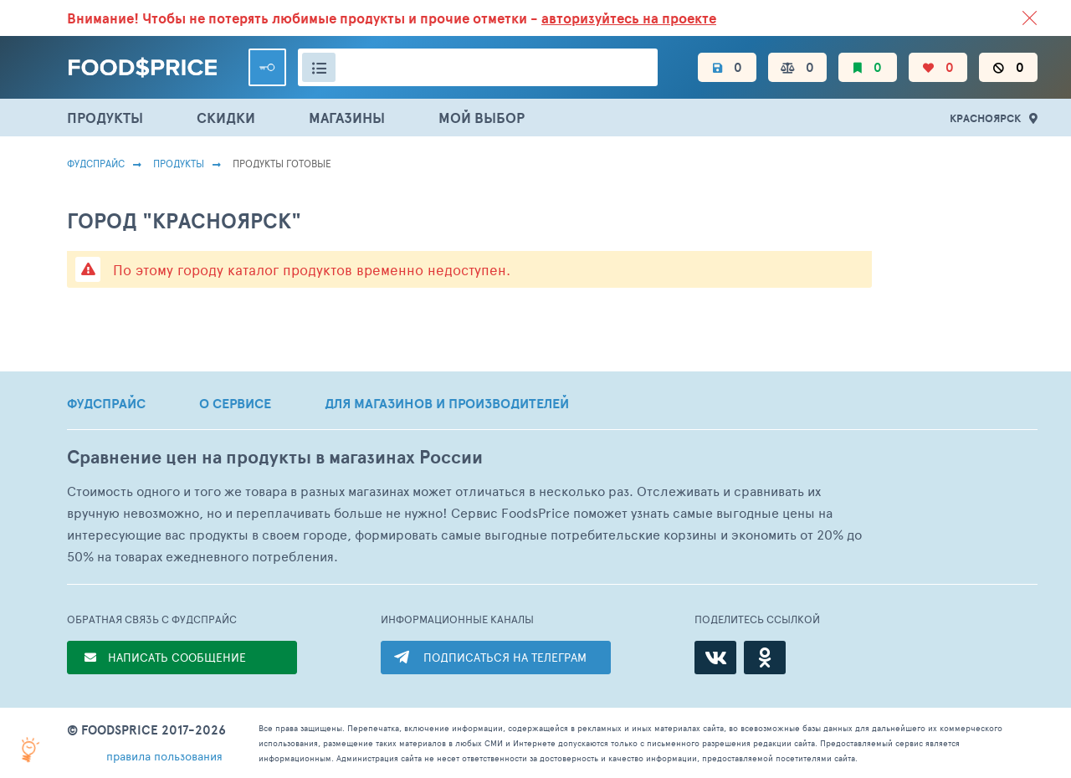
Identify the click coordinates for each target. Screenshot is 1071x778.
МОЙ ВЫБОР (481, 117)
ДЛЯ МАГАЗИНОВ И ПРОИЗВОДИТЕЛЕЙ (447, 403)
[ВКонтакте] (715, 657)
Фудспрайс (96, 163)
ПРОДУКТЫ (105, 117)
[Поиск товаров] (478, 67)
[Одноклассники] (765, 657)
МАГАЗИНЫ (347, 117)
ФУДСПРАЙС (106, 403)
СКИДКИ (226, 117)
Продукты (178, 163)
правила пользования (164, 756)
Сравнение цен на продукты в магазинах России (275, 457)
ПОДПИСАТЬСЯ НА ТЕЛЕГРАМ (505, 657)
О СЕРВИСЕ (235, 403)
